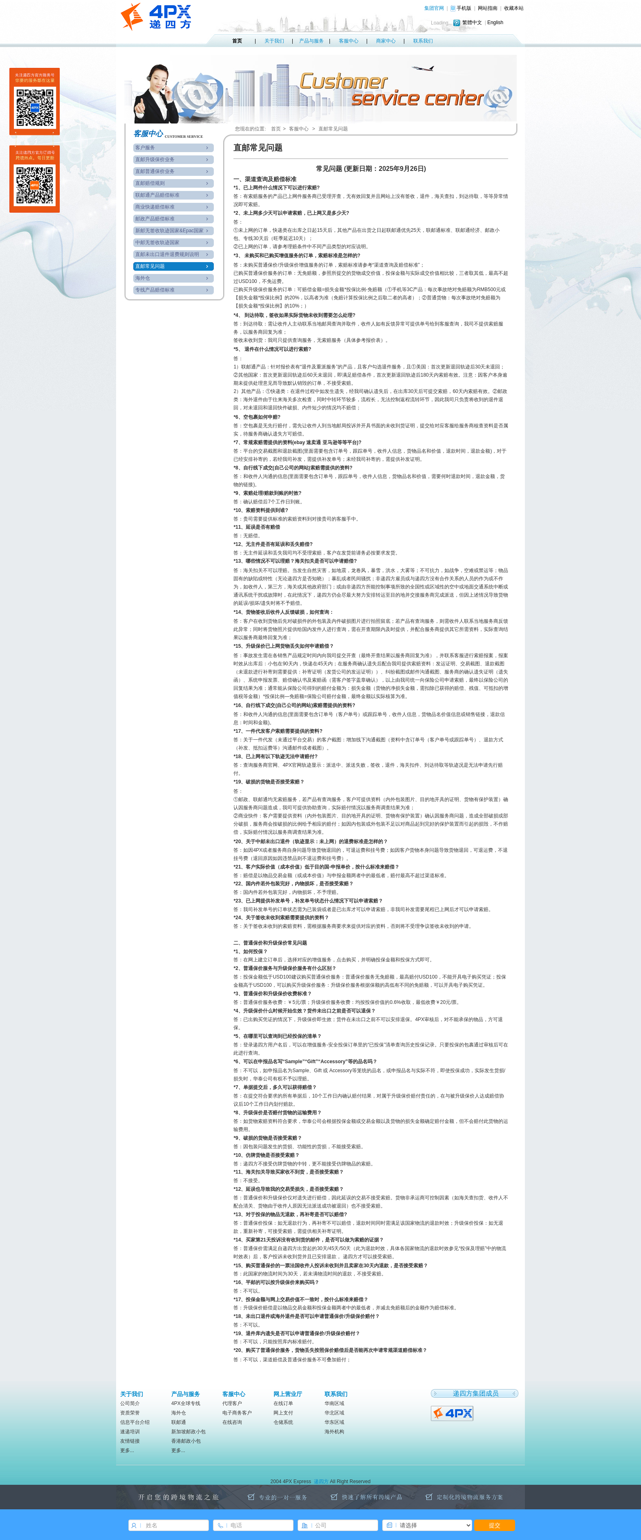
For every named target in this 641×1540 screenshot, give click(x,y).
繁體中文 (472, 22)
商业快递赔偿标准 (155, 207)
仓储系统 (283, 1422)
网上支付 (283, 1413)
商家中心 (386, 41)
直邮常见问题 (150, 266)
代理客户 (232, 1403)
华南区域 (334, 1403)
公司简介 (130, 1403)
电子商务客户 (237, 1413)
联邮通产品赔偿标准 (157, 195)
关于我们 (274, 41)
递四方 (321, 1481)
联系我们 (423, 41)
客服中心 (349, 41)
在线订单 (283, 1403)
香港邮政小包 (186, 1441)
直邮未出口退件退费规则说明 (167, 254)
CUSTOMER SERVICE (184, 137)
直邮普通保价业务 (155, 171)
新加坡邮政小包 (188, 1431)
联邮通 (178, 1422)
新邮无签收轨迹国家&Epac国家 (169, 230)
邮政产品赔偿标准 (155, 219)
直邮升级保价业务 (155, 159)
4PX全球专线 (185, 1403)
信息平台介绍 (135, 1422)
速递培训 (130, 1431)
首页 (237, 41)
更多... (127, 1450)
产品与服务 (311, 41)
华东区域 (334, 1422)
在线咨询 (232, 1422)
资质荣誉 (130, 1413)
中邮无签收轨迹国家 (157, 242)
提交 (494, 1525)
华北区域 (334, 1413)
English (495, 22)
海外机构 (334, 1431)
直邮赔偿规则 (150, 183)
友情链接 (130, 1441)
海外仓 (142, 278)
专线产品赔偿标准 (155, 290)
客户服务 (145, 147)
